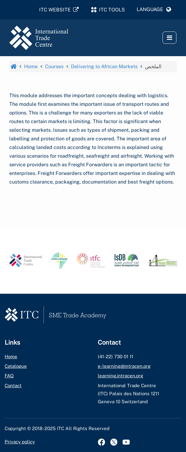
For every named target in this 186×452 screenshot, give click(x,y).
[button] (154, 9)
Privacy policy (20, 441)
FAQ (9, 375)
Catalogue (16, 366)
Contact (13, 385)
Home (11, 356)
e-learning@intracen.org (124, 366)
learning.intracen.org (120, 375)
